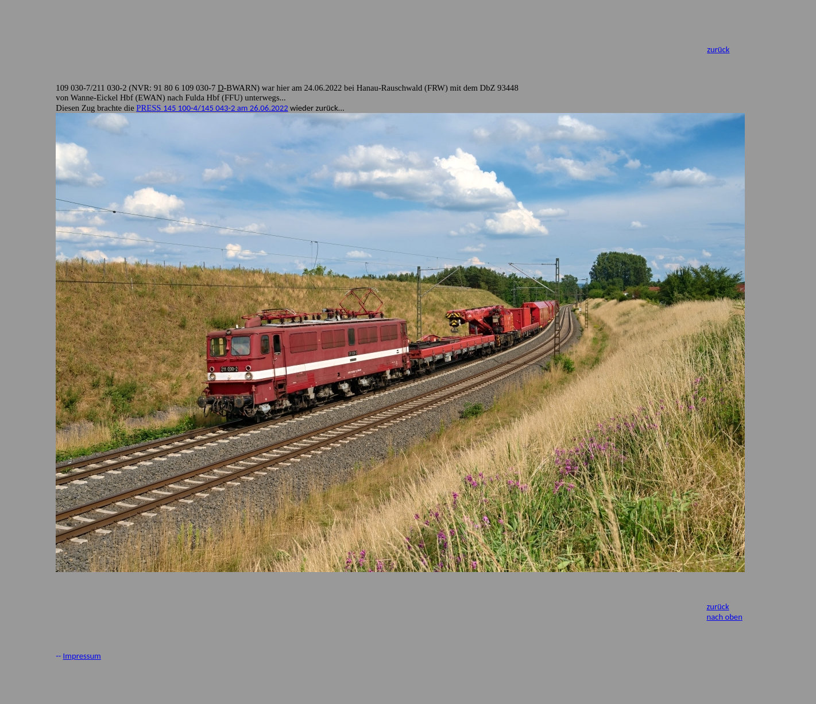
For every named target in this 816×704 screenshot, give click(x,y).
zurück (718, 49)
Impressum (82, 656)
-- (59, 656)
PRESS (212, 107)
